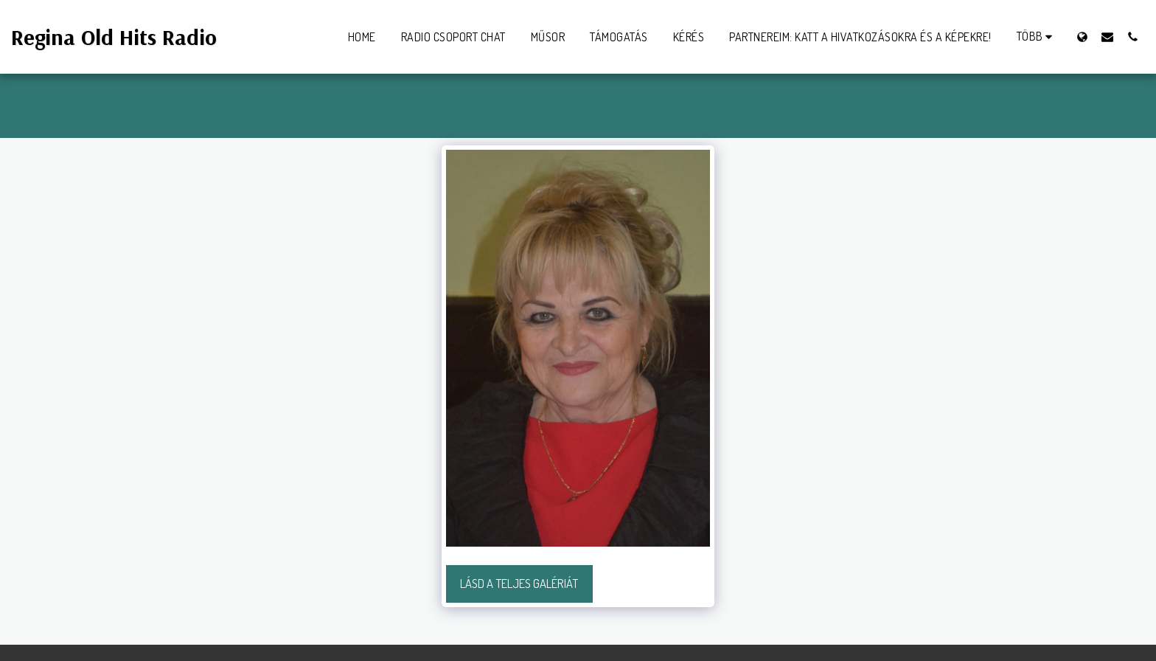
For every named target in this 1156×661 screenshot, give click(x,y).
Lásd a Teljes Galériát (519, 583)
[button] (1107, 36)
